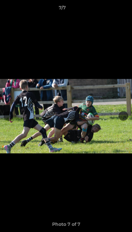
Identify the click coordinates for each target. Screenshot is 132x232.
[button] (109, 9)
